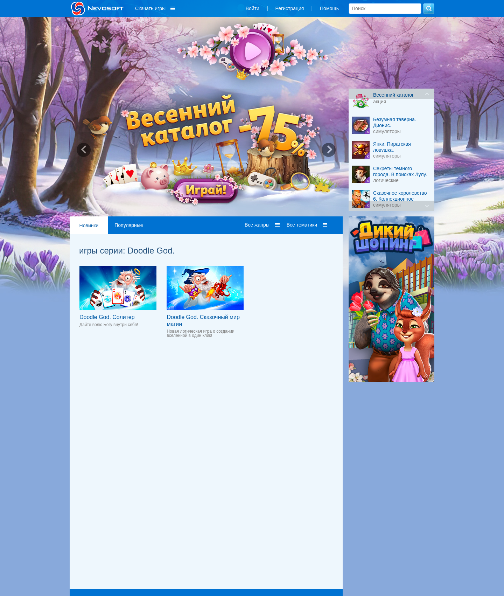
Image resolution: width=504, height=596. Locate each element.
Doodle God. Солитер (107, 317)
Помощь (329, 8)
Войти (252, 8)
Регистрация (289, 8)
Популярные (128, 225)
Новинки (89, 225)
